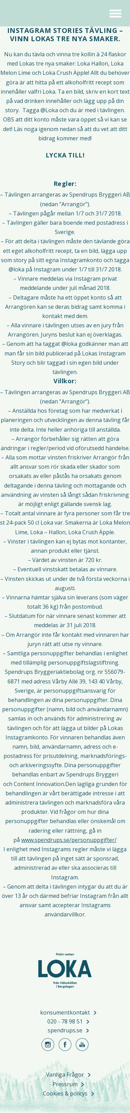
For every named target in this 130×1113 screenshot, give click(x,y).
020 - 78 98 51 (65, 1022)
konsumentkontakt (65, 1013)
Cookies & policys (65, 1094)
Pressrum (65, 1084)
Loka (26, 14)
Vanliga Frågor (65, 1075)
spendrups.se (65, 1031)
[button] (115, 12)
